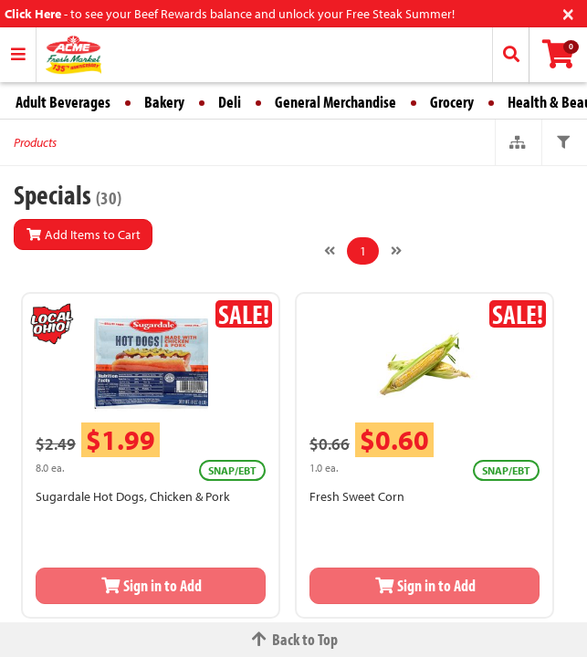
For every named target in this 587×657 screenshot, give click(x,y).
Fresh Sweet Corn (356, 496)
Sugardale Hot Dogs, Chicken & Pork (133, 496)
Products (35, 142)
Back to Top (294, 639)
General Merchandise (335, 101)
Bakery (164, 101)
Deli (229, 101)
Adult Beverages (63, 101)
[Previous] (329, 251)
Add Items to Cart (83, 234)
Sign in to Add (151, 585)
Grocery (452, 101)
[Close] (568, 12)
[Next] (396, 251)
